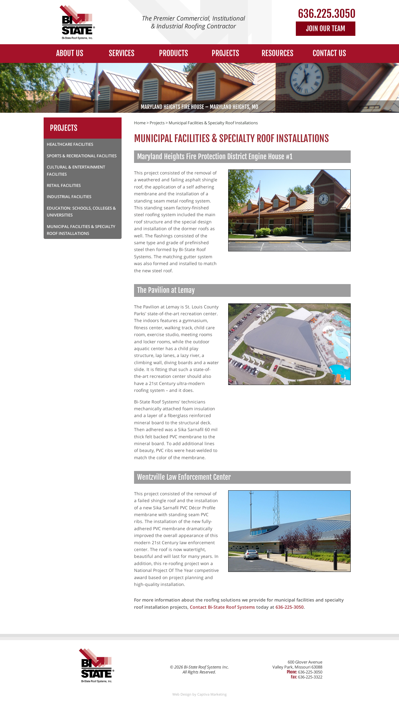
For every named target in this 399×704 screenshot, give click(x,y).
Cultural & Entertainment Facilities (76, 170)
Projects (225, 53)
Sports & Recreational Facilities (82, 156)
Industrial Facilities (69, 196)
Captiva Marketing (212, 694)
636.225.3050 (326, 13)
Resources (277, 53)
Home (140, 123)
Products (173, 53)
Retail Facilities (64, 185)
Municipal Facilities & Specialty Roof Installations (213, 123)
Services (121, 53)
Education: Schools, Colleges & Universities (81, 211)
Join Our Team (325, 28)
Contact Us (329, 53)
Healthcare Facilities (70, 144)
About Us (69, 53)
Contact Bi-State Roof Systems (222, 607)
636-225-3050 (290, 607)
